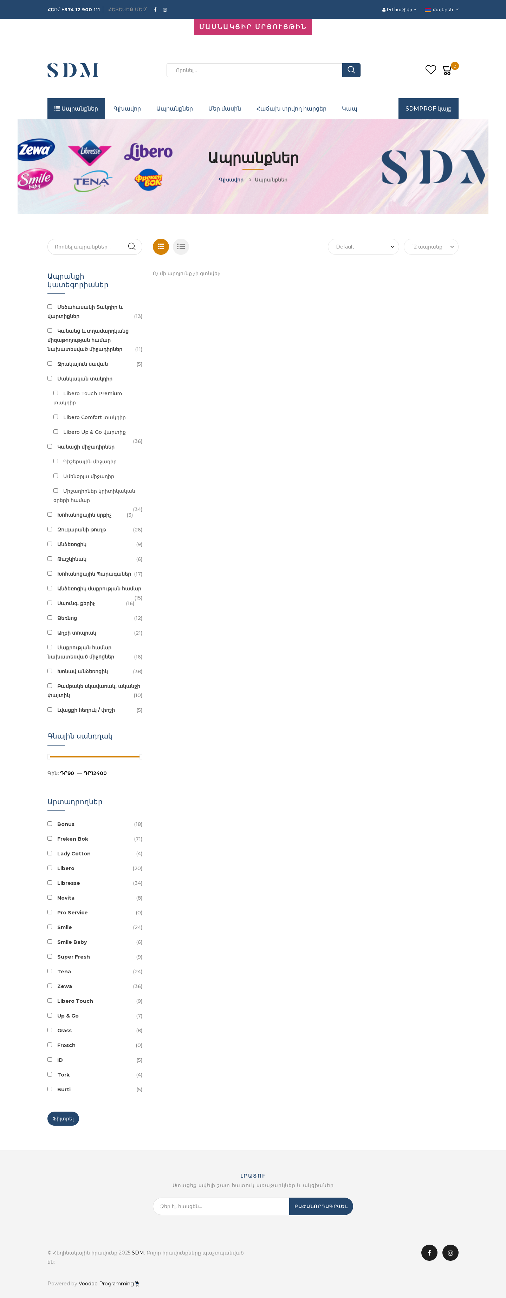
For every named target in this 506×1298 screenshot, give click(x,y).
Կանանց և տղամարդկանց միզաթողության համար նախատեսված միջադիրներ (88, 340)
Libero (65, 868)
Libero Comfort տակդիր (94, 417)
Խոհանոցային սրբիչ (84, 515)
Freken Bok (72, 839)
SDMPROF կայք (429, 108)
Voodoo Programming (109, 1283)
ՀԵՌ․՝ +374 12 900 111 (73, 9)
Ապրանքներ (76, 108)
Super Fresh (73, 957)
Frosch (66, 1045)
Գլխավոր (127, 108)
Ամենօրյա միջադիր (88, 476)
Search (131, 247)
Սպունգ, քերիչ (76, 603)
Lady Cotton (74, 853)
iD (60, 1060)
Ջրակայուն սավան (82, 364)
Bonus (65, 824)
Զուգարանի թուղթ (81, 530)
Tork (63, 1075)
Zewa (64, 986)
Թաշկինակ (71, 559)
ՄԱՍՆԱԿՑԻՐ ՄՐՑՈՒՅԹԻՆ (253, 27)
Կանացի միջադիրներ (86, 447)
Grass (64, 1030)
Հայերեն (439, 9)
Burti (64, 1089)
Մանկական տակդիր (84, 379)
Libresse (68, 883)
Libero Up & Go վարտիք (94, 432)
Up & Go (68, 1016)
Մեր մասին (224, 108)
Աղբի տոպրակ (76, 633)
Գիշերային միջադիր (90, 461)
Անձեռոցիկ (71, 544)
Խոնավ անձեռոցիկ (82, 671)
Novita (65, 898)
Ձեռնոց (67, 618)
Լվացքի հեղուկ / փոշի (86, 710)
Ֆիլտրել (63, 1118)
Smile (64, 927)
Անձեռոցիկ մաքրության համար (99, 588)
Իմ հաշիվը (398, 9)
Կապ (349, 108)
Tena (64, 971)
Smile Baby (72, 942)
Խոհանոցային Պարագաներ (94, 574)
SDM (138, 1253)
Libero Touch (75, 1001)
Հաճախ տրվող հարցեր (291, 108)
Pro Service (72, 912)
